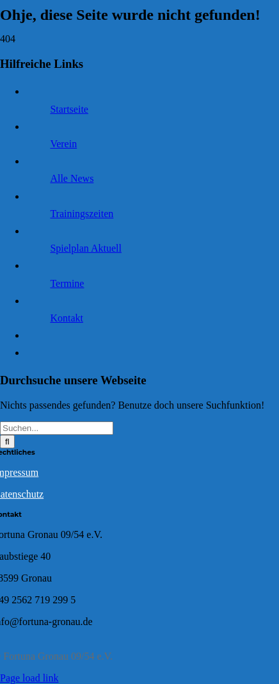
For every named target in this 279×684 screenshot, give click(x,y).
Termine (67, 283)
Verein (63, 143)
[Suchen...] (56, 428)
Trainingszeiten (81, 213)
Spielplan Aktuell (86, 248)
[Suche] (7, 441)
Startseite (69, 109)
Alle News (71, 178)
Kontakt (66, 318)
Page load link (29, 677)
